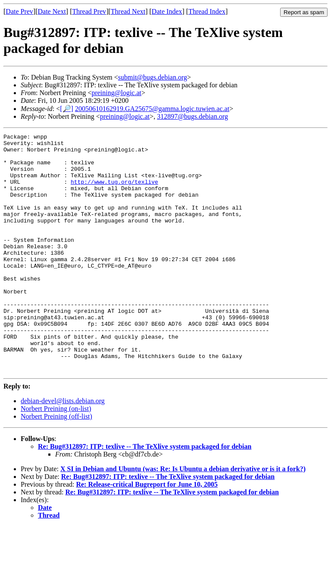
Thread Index (206, 11)
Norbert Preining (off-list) (56, 464)
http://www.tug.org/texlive (114, 192)
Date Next (52, 11)
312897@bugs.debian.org (192, 116)
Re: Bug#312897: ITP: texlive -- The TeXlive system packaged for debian (144, 494)
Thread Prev (89, 11)
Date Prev (19, 11)
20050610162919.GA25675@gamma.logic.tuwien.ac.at (152, 108)
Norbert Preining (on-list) (56, 456)
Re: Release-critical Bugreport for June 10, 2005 (147, 532)
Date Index (167, 11)
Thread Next (128, 11)
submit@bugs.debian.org (152, 77)
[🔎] (66, 108)
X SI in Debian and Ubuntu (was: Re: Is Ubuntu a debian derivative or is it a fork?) (183, 516)
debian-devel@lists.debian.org (63, 448)
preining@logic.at (116, 92)
